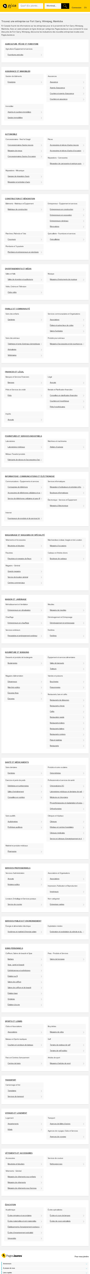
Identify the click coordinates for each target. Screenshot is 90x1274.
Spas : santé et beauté (16, 965)
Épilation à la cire (14, 1005)
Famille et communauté (17, 309)
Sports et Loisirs (13, 1021)
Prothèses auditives (15, 827)
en (85, 8)
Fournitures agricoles (15, 55)
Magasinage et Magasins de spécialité (25, 535)
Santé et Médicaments (17, 762)
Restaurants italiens (57, 729)
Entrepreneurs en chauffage (18, 623)
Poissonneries (55, 687)
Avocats (53, 383)
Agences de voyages (58, 1137)
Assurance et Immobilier (17, 71)
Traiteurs (53, 669)
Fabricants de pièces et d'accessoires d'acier (24, 460)
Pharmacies (12, 851)
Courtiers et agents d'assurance (62, 94)
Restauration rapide (57, 717)
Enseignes (11, 82)
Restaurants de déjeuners (59, 700)
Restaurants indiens (57, 723)
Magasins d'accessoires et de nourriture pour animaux (68, 344)
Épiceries (11, 699)
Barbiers (11, 959)
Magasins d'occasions (58, 546)
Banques (11, 383)
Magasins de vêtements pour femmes (22, 1188)
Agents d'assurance (57, 88)
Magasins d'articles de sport (60, 1063)
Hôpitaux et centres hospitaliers (62, 827)
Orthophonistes (56, 809)
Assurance (54, 82)
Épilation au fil (13, 976)
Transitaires (12, 1091)
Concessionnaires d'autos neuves (20, 145)
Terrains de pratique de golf (60, 1045)
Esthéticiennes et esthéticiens (19, 971)
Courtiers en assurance (58, 99)
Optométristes (55, 773)
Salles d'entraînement (16, 792)
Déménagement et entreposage (62, 623)
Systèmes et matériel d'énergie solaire (22, 932)
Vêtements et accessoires (18, 1153)
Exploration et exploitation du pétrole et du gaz (67, 932)
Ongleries (11, 999)
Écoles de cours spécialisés (60, 1221)
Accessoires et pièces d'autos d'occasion (65, 151)
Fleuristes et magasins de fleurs (19, 559)
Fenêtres (53, 636)
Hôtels (10, 1130)
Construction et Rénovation (20, 199)
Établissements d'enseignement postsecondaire (26, 1227)
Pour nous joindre (82, 1257)
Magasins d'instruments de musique (63, 279)
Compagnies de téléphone (18, 487)
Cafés (52, 712)
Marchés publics (14, 687)
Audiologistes (13, 822)
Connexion (76, 8)
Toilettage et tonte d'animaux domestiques (24, 344)
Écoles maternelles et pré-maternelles (22, 1221)
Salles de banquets (57, 663)
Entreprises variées (57, 904)
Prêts (10, 395)
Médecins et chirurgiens (59, 797)
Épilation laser (13, 993)
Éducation (10, 1205)
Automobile (11, 134)
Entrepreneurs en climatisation (19, 610)
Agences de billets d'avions (60, 1124)
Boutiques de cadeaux (58, 559)
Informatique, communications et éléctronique (30, 476)
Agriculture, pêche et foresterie (21, 44)
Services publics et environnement (23, 921)
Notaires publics (14, 885)
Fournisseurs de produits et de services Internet (26, 518)
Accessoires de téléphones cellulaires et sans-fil (26, 493)
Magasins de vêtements (17, 1183)
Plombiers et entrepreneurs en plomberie (23, 252)
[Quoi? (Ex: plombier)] (31, 6)
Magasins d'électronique (59, 506)
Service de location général (18, 577)
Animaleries (12, 350)
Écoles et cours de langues (60, 1216)
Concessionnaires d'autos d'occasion (22, 156)
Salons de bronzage (57, 959)
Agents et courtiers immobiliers (19, 112)
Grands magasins (14, 571)
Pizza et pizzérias (56, 740)
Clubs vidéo (12, 292)
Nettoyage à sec (56, 1164)
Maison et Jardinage (15, 599)
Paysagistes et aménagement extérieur (22, 636)
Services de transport (16, 1096)
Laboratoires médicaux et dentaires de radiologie (68, 792)
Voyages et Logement (16, 1113)
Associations (54, 320)
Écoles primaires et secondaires (19, 1216)
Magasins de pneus (15, 151)
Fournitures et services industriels (23, 436)
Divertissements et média (18, 269)
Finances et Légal (14, 372)
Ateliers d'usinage (56, 447)
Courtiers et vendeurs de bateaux (20, 1045)
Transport (10, 1080)
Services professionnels (17, 868)
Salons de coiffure (14, 982)
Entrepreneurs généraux (59, 221)
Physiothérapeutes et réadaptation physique (66, 803)
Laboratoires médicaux (16, 447)
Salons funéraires (56, 331)
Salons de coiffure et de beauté (19, 988)
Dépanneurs (12, 682)
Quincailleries (55, 239)
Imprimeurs (54, 892)
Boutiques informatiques (59, 493)
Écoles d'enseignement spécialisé (20, 1233)
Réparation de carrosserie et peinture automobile (68, 164)
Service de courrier (15, 904)
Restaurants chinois (57, 706)
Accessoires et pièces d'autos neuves (64, 145)
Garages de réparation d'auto (18, 176)
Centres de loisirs (14, 1063)
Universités (12, 1238)
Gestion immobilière (15, 118)
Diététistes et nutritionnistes (18, 786)
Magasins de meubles (58, 610)
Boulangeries (12, 663)
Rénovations (54, 227)
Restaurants (54, 746)
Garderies (11, 320)
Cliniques (53, 822)
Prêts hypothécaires (57, 407)
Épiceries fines (13, 693)
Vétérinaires (12, 355)
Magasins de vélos (57, 1032)
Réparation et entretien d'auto (19, 182)
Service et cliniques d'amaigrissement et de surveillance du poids (68, 839)
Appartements (13, 1124)
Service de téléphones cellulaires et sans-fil (24, 499)
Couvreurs (12, 239)
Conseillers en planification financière (63, 395)
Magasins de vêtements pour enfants (22, 1177)
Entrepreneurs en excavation (61, 215)
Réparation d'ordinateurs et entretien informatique (68, 487)
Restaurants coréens (57, 734)
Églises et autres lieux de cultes (61, 325)
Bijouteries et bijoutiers (16, 546)
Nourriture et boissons (17, 652)
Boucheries (54, 682)
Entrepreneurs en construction (61, 209)
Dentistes (11, 773)
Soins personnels (14, 948)
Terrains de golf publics (58, 1051)
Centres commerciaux (16, 583)
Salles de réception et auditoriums (20, 279)
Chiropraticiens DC (57, 786)
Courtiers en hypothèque (59, 401)
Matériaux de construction (17, 209)
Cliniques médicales (57, 833)
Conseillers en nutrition (16, 797)
